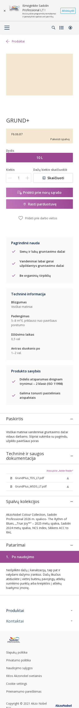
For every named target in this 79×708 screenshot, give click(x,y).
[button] (70, 27)
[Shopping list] (61, 27)
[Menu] (6, 28)
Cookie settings (16, 671)
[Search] (53, 27)
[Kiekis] (18, 178)
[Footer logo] (17, 627)
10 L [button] (39, 157)
